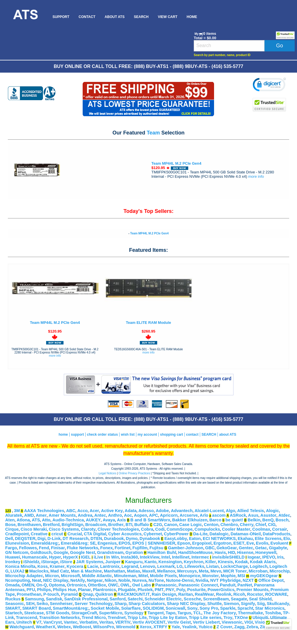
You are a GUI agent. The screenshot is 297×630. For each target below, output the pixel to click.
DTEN (96, 538)
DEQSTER (25, 538)
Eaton (195, 538)
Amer (41, 515)
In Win (112, 557)
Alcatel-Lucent (209, 510)
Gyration (134, 552)
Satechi (135, 599)
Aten (10, 520)
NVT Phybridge (225, 580)
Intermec (200, 557)
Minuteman (125, 575)
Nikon (111, 580)
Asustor (268, 515)
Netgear (95, 580)
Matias (133, 571)
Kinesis (225, 561)
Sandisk (54, 599)
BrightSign (72, 524)
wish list (128, 434)
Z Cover (224, 626)
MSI (241, 575)
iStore (66, 561)
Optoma (57, 585)
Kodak (241, 561)
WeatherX (45, 626)
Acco (82, 510)
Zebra (252, 626)
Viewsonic (232, 622)
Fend (44, 547)
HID (231, 552)
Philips (44, 589)
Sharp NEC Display (186, 603)
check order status (102, 434)
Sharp (121, 603)
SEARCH (141, 17)
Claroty (88, 529)
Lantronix (109, 566)
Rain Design (164, 594)
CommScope (179, 529)
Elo (286, 538)
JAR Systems (89, 561)
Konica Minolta (20, 566)
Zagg (239, 626)
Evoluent (279, 543)
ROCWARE (276, 594)
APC (153, 515)
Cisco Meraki (34, 529)
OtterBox (97, 585)
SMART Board (36, 608)
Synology (133, 613)
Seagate (239, 599)
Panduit (228, 585)
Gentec (246, 547)
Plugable (127, 589)
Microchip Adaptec (24, 575)
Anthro (115, 515)
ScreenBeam (216, 599)
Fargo (11, 547)
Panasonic (165, 585)
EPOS (125, 543)
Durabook (114, 538)
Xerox (145, 626)
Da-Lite (200, 534)
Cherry (246, 524)
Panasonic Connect (198, 585)
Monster (210, 575)
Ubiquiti (260, 617)
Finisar (58, 547)
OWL (125, 585)
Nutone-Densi (179, 580)
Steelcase (34, 613)
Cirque (12, 529)
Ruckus (13, 599)
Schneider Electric (163, 599)
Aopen (140, 515)
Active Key (112, 510)
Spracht (245, 608)
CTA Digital (95, 534)
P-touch (51, 594)
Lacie (92, 566)
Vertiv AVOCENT (149, 622)
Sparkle (228, 608)
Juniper (113, 561)
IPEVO (268, 557)
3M (17, 510)
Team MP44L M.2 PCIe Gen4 (176, 163)
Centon (211, 524)
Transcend (26, 617)
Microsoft (70, 575)
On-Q (41, 585)
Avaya (109, 520)
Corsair (279, 529)
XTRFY (160, 626)
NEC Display (55, 580)
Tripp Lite (137, 617)
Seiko (42, 603)
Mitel (143, 575)
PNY (170, 589)
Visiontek (264, 622)
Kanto (150, 561)
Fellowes (28, 547)
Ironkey (12, 561)
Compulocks (207, 529)
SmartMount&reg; (71, 608)
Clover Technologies (118, 529)
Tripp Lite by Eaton (168, 617)
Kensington (170, 561)
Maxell (148, 571)
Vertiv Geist (179, 622)
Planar (84, 589)
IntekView (149, 557)
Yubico (205, 626)
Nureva (139, 580)
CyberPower (176, 534)
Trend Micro (94, 617)
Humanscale (34, 557)
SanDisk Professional (86, 599)
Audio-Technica (68, 520)
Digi (41, 538)
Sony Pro (209, 608)
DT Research (76, 538)
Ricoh (239, 594)
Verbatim (88, 622)
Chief (261, 524)
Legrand (130, 566)
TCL (197, 613)
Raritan (185, 594)
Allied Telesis (250, 510)
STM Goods (57, 613)
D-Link (54, 538)
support (77, 434)
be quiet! (234, 520)
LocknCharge (234, 566)
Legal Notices (107, 473)
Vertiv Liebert (206, 622)
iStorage (49, 561)
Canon (171, 524)
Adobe (162, 510)
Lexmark (166, 566)
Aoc (128, 515)
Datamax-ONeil (246, 534)
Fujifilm (139, 547)
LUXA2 (17, 571)
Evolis (262, 543)
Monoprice (189, 575)
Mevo (215, 571)
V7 (38, 622)
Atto (46, 520)
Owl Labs (141, 585)
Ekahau (245, 538)
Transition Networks (59, 617)
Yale (175, 626)
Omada (12, 585)
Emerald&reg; (45, 543)
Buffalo (141, 524)
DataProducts (276, 534)
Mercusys (187, 571)
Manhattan (114, 571)
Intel (165, 557)
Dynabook (150, 538)
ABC (70, 510)
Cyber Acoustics (125, 534)
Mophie (228, 575)
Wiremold (125, 626)
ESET (239, 543)
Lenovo (147, 566)
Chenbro (229, 524)
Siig (261, 603)
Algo (230, 510)
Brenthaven (29, 524)
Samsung (34, 599)
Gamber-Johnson (185, 547)
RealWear (204, 594)
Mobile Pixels (163, 575)
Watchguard (22, 626)
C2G (157, 524)
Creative (39, 534)
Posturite (196, 589)
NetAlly (77, 580)
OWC (113, 585)
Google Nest (82, 552)
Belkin (254, 520)
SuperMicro (110, 613)
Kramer (57, 566)
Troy (227, 617)
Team (153, 133)
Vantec (70, 622)
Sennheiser (61, 603)
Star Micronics (270, 608)
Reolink (223, 594)
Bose (10, 524)
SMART (12, 608)
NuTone (156, 580)
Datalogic (219, 534)
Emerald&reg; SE (78, 543)
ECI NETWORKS (219, 538)
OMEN (27, 585)
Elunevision (17, 543)
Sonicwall (175, 608)
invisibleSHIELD (228, 557)
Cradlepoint (17, 534)
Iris (280, 557)
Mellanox (166, 571)
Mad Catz (59, 571)
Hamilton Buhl (161, 552)
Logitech (258, 566)
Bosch (282, 520)
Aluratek (13, 515)
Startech (13, 613)
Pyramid (69, 594)
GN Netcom (16, 552)
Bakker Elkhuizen (189, 520)
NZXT (247, 580)
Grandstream (110, 552)
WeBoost (82, 626)
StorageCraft (84, 613)
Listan (212, 566)
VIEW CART (167, 17)
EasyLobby (175, 538)
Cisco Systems (64, 529)
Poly (180, 589)
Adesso (146, 510)
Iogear (253, 557)
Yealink (189, 626)
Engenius (107, 543)
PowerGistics (220, 589)
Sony (192, 608)
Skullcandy (278, 603)
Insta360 (129, 557)
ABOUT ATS (115, 17)
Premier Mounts (252, 589)
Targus (184, 613)
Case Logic (190, 524)
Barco (215, 520)
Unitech (24, 622)
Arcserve (189, 515)
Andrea (85, 515)
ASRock (238, 515)
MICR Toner (235, 571)
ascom (218, 515)
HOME (191, 17)
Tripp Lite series (205, 617)
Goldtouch (40, 552)
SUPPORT (60, 17)
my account (147, 434)
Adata (131, 510)
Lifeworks (194, 566)
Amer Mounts (62, 515)
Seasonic (14, 603)
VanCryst (53, 622)
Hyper (55, 557)
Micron (52, 575)
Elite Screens (268, 538)
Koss (42, 566)
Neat (36, 580)
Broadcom (95, 524)
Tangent (155, 613)
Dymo (132, 538)
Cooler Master (236, 529)
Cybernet (153, 534)
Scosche (192, 599)
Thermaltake (250, 613)
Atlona (23, 520)
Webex (64, 626)
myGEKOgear (264, 575)
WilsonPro (103, 626)
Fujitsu (156, 547)
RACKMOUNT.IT (133, 594)
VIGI (248, 622)
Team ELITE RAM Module (148, 322)
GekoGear (227, 547)
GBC (210, 547)
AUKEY (93, 520)
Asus (253, 515)
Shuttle (214, 603)
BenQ (268, 520)
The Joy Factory (219, 613)
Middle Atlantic (97, 575)
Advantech (182, 510)
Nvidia (201, 580)
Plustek (145, 589)
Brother (116, 524)
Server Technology (94, 603)
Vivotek (283, 622)
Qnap (87, 594)
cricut (57, 534)
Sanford (118, 599)
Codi (160, 529)
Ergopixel (202, 543)
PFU (30, 589)
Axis (121, 520)
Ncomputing (17, 580)
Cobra (147, 529)
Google (60, 552)
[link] (269, 85)
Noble (124, 580)
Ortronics (76, 585)
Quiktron (104, 594)
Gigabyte (278, 547)
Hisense (245, 552)
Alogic (272, 510)
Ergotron (222, 543)
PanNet (244, 585)
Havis (220, 552)
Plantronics (104, 589)
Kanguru (133, 561)
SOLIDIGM (153, 608)
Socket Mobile (104, 608)
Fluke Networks (82, 547)
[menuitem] (25, 16)
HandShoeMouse (195, 552)
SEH (30, 603)
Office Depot (271, 580)
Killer (210, 561)
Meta (203, 571)
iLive (98, 557)
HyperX (70, 557)
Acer (94, 510)
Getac (261, 547)
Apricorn (169, 515)
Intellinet (180, 557)
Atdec (284, 515)
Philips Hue (64, 589)
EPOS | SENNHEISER (153, 543)
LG (179, 566)
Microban (258, 571)
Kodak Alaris (263, 561)
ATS (36, 520)
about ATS (227, 434)
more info (256, 176)
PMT (159, 589)
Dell (9, 538)
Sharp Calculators (146, 603)
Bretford (51, 524)
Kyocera (74, 566)
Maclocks (38, 571)
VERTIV (123, 622)
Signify (248, 603)
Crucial (75, 534)
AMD (29, 515)
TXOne (241, 617)
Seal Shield (260, 599)
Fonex (106, 547)
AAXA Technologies (44, 510)
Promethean (29, 594)
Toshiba (273, 613)
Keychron (194, 561)
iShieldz (31, 561)
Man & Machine (86, 571)
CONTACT (87, 17)
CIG (272, 524)
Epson (183, 543)
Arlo (204, 515)
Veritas (106, 622)
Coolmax (261, 529)
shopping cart (171, 434)
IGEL (86, 557)
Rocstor (255, 594)
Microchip (279, 571)
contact (192, 434)
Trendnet (117, 617)
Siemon (231, 603)
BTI (129, 524)
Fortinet (123, 547)
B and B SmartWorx (150, 520)
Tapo (170, 613)
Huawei (12, 557)
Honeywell (265, 552)
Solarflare (131, 608)
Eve (250, 543)
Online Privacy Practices (134, 473)
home (63, 434)
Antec (100, 515)
